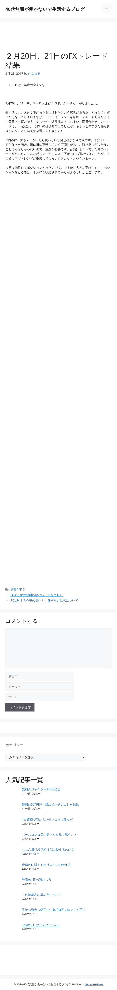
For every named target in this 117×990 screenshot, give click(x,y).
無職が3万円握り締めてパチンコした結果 (50, 804)
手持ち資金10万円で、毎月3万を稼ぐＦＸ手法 (53, 910)
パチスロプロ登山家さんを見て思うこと (49, 834)
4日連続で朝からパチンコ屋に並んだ (47, 819)
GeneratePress (94, 984)
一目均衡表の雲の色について (42, 895)
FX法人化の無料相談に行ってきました (36, 595)
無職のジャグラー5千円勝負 (41, 789)
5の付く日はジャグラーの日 (41, 925)
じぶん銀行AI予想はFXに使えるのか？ (48, 849)
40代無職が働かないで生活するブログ (45, 9)
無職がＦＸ (18, 589)
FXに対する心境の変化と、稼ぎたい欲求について (44, 600)
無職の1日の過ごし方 (36, 880)
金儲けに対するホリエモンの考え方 (46, 865)
